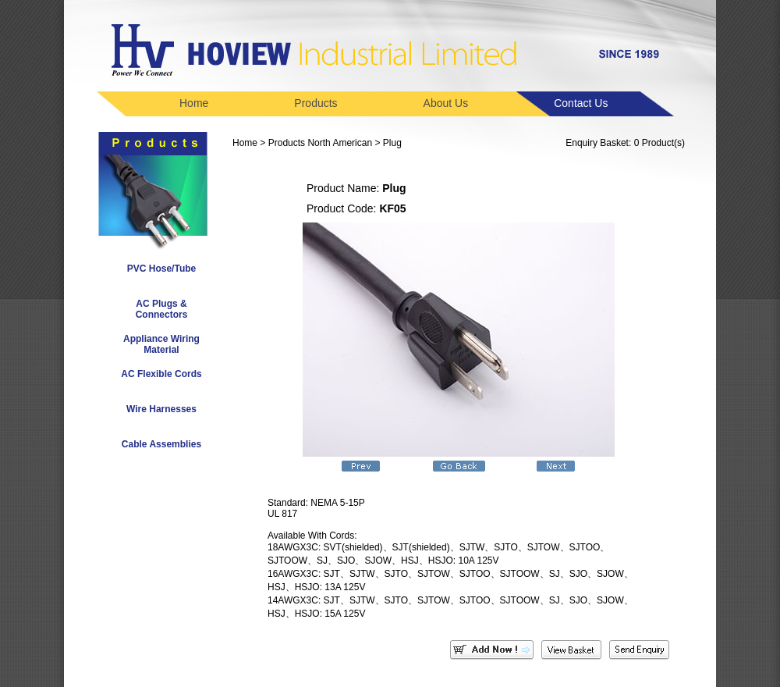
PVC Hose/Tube (161, 268)
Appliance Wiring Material (161, 344)
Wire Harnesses (161, 409)
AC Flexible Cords (161, 373)
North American (339, 142)
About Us (446, 103)
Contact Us (581, 103)
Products (315, 103)
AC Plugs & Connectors (162, 309)
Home (193, 103)
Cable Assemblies (161, 444)
